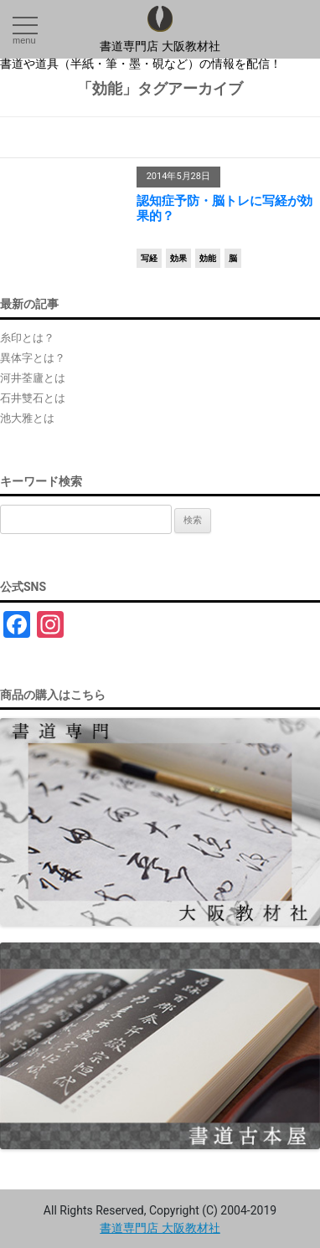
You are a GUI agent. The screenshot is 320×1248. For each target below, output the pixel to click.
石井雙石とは (32, 398)
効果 (178, 258)
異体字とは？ (32, 358)
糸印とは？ (27, 337)
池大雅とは (27, 418)
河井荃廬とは (32, 378)
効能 (207, 258)
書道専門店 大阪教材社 (160, 46)
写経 (149, 258)
